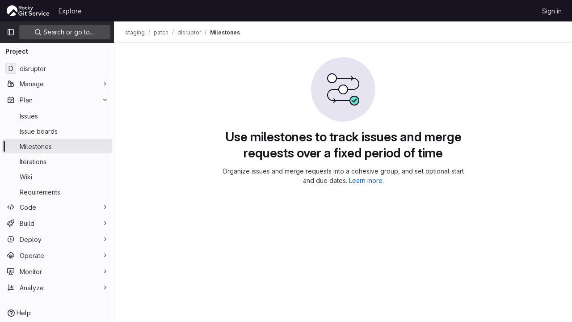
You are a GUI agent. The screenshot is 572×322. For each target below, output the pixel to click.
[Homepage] (28, 11)
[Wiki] (57, 176)
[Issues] (57, 116)
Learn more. (366, 180)
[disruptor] (57, 68)
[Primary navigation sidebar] (11, 32)
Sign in (552, 11)
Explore (70, 11)
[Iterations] (57, 161)
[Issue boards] (57, 131)
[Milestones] (57, 146)
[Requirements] (57, 192)
